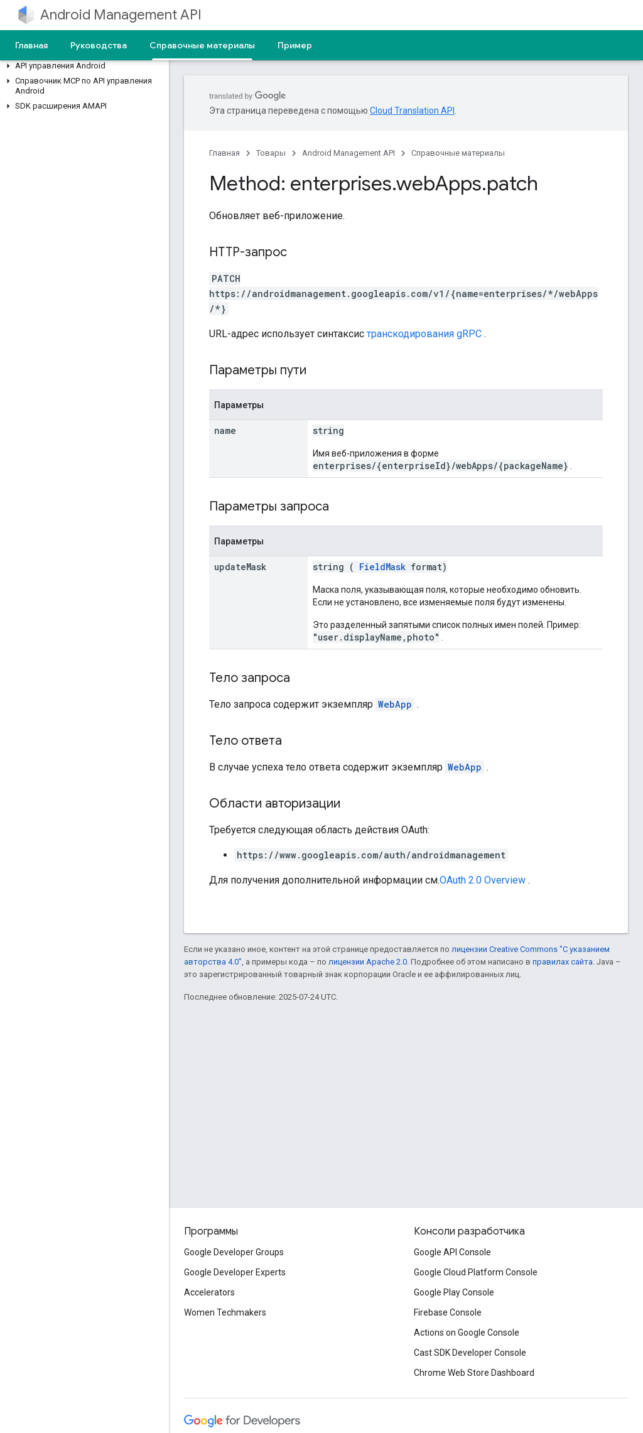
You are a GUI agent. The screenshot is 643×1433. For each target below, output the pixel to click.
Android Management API (121, 14)
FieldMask (382, 567)
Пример (295, 45)
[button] (82, 65)
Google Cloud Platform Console (476, 1272)
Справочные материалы (458, 153)
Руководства (98, 45)
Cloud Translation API (412, 110)
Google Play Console (454, 1292)
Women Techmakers (225, 1312)
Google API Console (452, 1252)
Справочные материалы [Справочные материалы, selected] (202, 45)
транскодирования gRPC (424, 334)
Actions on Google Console (466, 1333)
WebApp (395, 704)
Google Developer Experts (235, 1272)
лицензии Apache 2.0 (367, 961)
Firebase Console (448, 1312)
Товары (271, 153)
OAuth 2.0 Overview (483, 880)
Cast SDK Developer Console (470, 1353)
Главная (31, 45)
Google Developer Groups (234, 1252)
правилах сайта (562, 961)
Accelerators (209, 1292)
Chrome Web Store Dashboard (474, 1373)
